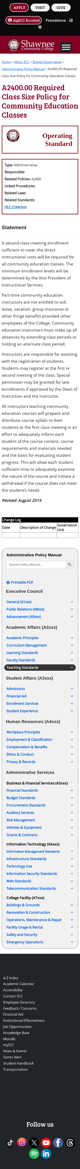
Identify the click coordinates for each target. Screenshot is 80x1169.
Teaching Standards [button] (40, 667)
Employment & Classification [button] (40, 739)
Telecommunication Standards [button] (40, 888)
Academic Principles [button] (40, 638)
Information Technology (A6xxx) (32, 844)
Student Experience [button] (40, 711)
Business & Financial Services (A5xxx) (37, 783)
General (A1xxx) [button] (40, 602)
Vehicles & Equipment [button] (40, 827)
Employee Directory (19, 1002)
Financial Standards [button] (40, 790)
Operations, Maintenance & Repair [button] (40, 920)
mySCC (8, 1045)
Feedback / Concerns (20, 1008)
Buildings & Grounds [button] (40, 905)
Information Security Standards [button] (40, 874)
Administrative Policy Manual (23, 69)
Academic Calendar (18, 984)
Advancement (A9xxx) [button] (40, 617)
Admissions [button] (40, 689)
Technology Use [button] (40, 866)
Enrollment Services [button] (40, 703)
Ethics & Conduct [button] (40, 754)
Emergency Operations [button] (40, 942)
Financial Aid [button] (40, 696)
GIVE (61, 7)
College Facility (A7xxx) (25, 897)
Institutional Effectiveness (24, 1020)
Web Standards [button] (40, 881)
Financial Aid (13, 1014)
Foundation (56, 20)
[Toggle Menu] (66, 47)
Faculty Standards (40, 660)
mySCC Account (23, 20)
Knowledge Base (16, 1032)
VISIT (40, 7)
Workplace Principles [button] (40, 732)
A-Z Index (10, 978)
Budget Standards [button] (40, 798)
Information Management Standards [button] (40, 851)
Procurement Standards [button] (40, 805)
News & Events (15, 1051)
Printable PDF (22, 582)
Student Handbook (18, 1063)
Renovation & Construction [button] (40, 912)
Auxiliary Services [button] (40, 812)
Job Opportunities (17, 1026)
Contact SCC (13, 996)
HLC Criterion (15, 207)
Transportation (15, 1069)
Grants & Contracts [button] (40, 835)
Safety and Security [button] (40, 935)
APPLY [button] (19, 7)
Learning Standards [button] (40, 653)
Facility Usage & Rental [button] (40, 927)
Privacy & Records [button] (40, 762)
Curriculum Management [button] (40, 645)
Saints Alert (12, 1057)
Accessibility (13, 990)
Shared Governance (46, 62)
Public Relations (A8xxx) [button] (40, 609)
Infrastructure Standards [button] (40, 859)
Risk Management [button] (40, 820)
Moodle (9, 1039)
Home (6, 62)
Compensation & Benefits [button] (40, 747)
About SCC (21, 62)
